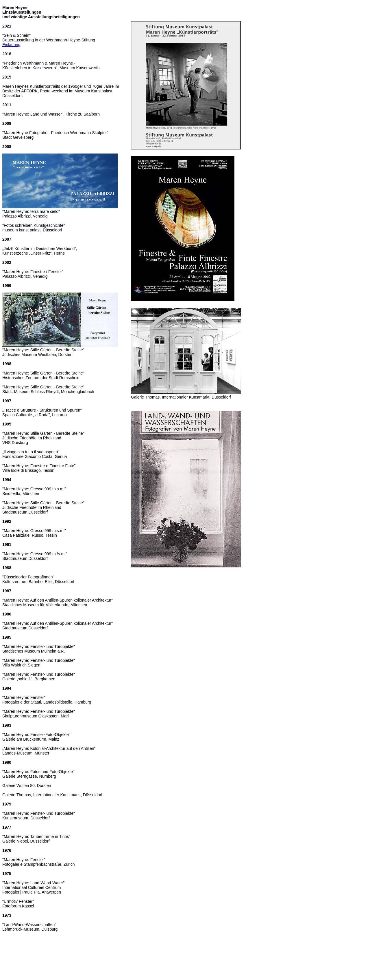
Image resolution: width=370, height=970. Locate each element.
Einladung (11, 44)
